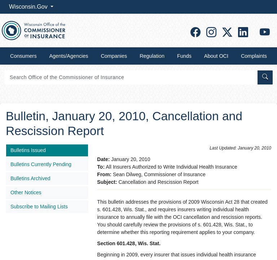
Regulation (152, 56)
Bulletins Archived (30, 178)
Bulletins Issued (28, 150)
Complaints (254, 56)
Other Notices (25, 192)
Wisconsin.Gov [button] (29, 7)
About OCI (216, 56)
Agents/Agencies (68, 56)
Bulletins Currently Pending (40, 164)
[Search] (130, 77)
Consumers (23, 56)
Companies (114, 56)
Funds (184, 56)
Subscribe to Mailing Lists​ (39, 206)
